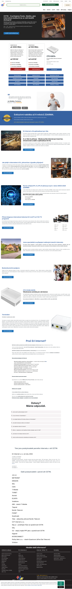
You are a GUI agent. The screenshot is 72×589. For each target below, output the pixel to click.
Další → (25, 108)
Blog (2, 569)
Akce (44, 10)
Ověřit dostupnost (50, 5)
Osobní (3, 1)
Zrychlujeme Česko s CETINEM (7, 570)
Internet (48, 10)
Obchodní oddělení (57, 554)
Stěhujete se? (4, 561)
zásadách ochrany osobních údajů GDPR (34, 585)
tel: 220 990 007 (45, 1)
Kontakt (51, 1)
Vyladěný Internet (5, 567)
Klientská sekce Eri (21, 560)
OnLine (13, 463)
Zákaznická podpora (57, 555)
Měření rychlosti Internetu (6, 555)
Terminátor (3, 564)
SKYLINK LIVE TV (62, 558)
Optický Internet (39, 558)
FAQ (4, 569)
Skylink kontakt (56, 558)
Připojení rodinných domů (41, 555)
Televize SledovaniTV (40, 563)
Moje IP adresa (4, 557)
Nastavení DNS (4, 560)
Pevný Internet (39, 560)
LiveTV (53, 10)
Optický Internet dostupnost (23, 567)
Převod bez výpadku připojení (23, 569)
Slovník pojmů (4, 566)
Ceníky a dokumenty (21, 558)
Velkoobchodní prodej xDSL (58, 560)
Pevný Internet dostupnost (22, 566)
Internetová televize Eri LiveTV (42, 561)
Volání (58, 10)
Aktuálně (66, 1)
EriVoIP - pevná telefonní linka (42, 564)
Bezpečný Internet (40, 567)
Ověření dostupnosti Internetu (6, 554)
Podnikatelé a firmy (8, 1)
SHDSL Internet (39, 566)
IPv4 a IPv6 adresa (5, 558)
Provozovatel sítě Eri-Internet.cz (59, 557)
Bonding (3, 563)
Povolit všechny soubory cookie (60, 583)
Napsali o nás (20, 555)
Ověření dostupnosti (56, 1)
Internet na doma (39, 554)
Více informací (28, 150)
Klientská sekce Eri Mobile (22, 561)
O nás (19, 554)
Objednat (67, 5)
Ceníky (70, 1)
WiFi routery (63, 10)
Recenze (62, 1)
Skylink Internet (21, 570)
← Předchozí (16, 108)
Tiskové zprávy (21, 557)
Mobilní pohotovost (21, 563)
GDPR (19, 572)
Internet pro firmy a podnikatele (42, 557)
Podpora (70, 10)
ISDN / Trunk (4, 572)
